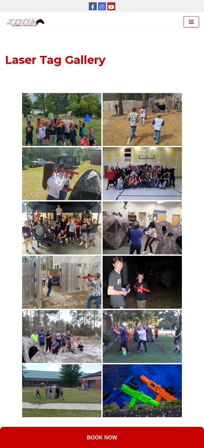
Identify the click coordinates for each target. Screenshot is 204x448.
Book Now (102, 437)
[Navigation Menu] (191, 21)
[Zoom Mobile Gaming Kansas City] (26, 21)
